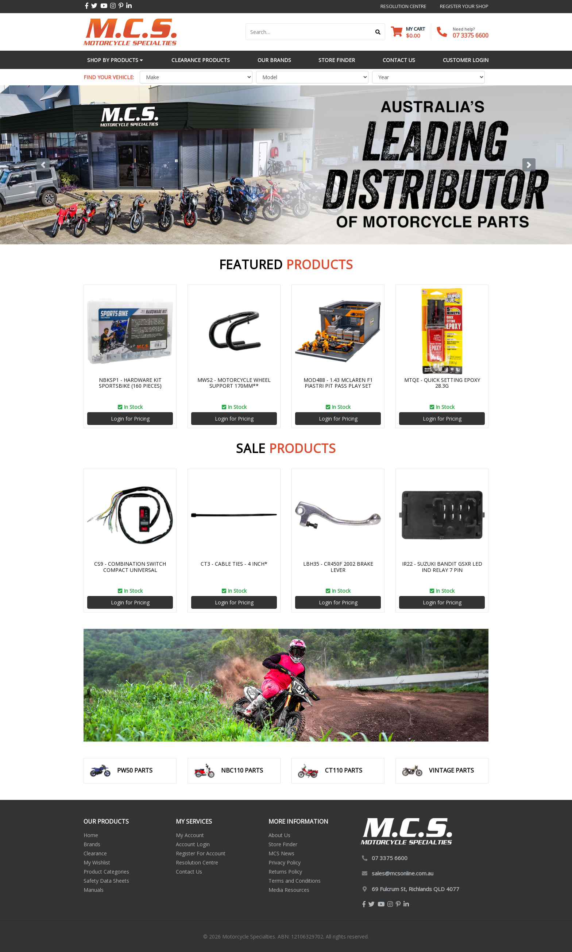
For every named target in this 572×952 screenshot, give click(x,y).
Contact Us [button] (399, 60)
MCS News (281, 853)
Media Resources (288, 889)
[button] (43, 164)
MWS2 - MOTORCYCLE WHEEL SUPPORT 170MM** (234, 383)
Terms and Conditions (294, 880)
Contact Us (189, 871)
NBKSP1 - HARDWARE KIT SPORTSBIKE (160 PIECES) (130, 383)
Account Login (193, 844)
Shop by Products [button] (115, 60)
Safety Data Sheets (106, 880)
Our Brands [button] (274, 60)
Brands (92, 844)
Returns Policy (285, 871)
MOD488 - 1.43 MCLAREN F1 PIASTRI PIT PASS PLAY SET (338, 383)
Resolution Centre (197, 862)
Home (91, 835)
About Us (279, 835)
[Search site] (378, 31)
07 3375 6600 (470, 35)
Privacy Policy (284, 862)
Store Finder (282, 844)
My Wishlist (97, 862)
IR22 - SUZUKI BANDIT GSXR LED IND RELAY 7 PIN (442, 566)
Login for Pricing (130, 418)
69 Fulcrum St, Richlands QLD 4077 (415, 889)
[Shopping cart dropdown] (408, 32)
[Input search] (308, 31)
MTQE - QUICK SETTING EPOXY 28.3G (442, 383)
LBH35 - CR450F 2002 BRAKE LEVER (338, 566)
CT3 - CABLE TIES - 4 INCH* (234, 563)
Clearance (95, 853)
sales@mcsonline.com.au (402, 873)
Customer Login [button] (465, 60)
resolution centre (403, 6)
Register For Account (200, 853)
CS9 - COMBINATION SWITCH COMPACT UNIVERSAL (130, 566)
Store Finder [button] (336, 60)
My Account (190, 835)
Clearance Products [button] (200, 60)
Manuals (94, 889)
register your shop (464, 6)
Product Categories (106, 871)
